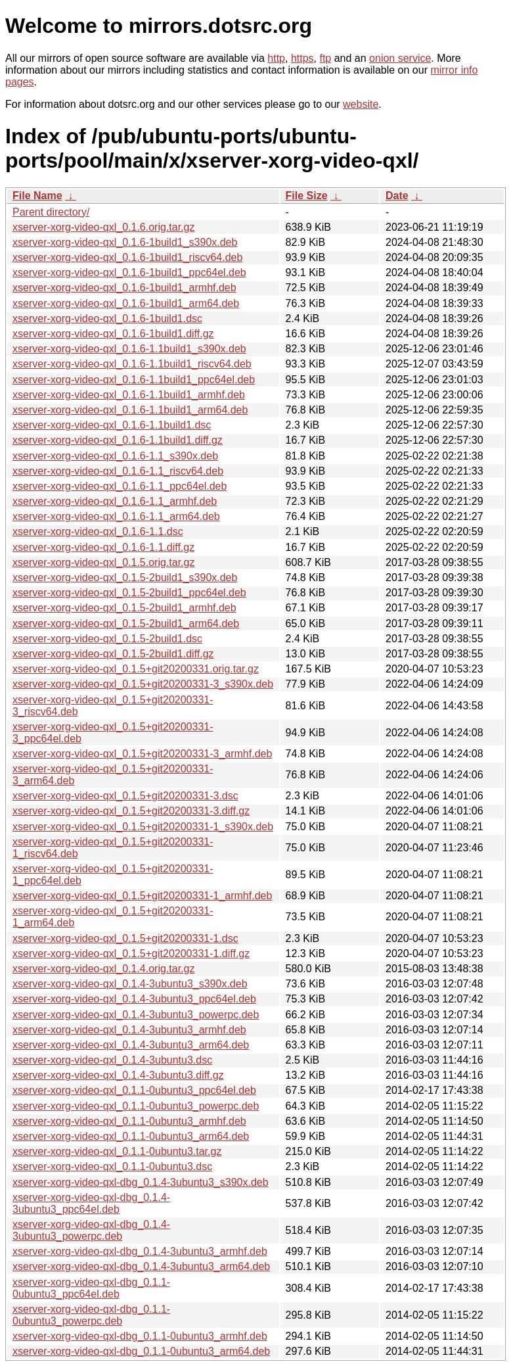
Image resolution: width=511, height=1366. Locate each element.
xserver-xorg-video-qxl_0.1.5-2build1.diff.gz (113, 653)
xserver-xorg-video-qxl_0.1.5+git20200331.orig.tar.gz (135, 668)
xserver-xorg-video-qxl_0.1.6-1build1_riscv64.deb (127, 257)
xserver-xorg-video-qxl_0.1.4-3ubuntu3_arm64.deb (130, 1044)
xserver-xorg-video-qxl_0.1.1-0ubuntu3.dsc (112, 1166)
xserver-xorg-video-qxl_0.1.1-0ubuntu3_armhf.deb (129, 1121)
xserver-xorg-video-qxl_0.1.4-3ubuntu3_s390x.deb (130, 983)
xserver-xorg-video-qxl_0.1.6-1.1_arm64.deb (116, 516)
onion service (400, 58)
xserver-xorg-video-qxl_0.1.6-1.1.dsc (97, 531)
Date (397, 195)
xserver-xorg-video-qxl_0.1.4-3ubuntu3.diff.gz (118, 1075)
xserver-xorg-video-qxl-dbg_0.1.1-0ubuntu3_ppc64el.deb (91, 1288)
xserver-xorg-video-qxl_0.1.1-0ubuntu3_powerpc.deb (135, 1106)
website (360, 104)
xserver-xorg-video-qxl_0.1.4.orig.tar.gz (103, 968)
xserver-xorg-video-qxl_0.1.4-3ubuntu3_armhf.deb (129, 1029)
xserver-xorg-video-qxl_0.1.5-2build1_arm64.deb (125, 623)
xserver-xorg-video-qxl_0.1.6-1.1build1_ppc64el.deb (133, 379)
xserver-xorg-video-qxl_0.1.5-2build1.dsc (107, 638)
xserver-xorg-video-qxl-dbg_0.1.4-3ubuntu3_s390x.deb (140, 1182)
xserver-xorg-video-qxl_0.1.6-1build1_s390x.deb (124, 242)
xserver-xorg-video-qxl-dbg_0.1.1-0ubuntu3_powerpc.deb (91, 1315)
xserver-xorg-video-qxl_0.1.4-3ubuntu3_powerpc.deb (135, 1014)
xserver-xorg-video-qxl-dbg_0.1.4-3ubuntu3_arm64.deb (141, 1266)
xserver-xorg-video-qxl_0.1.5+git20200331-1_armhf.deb (142, 895)
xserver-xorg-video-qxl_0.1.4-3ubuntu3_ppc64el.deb (134, 998)
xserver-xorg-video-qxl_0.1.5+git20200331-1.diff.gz (131, 953)
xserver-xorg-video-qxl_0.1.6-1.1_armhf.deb (114, 501)
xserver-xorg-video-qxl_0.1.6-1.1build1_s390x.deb (129, 348)
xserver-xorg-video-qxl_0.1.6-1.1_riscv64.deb (117, 471)
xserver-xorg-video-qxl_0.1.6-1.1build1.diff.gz (117, 440)
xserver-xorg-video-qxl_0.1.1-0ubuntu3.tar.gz (116, 1151)
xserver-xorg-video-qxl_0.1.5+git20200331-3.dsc (125, 795)
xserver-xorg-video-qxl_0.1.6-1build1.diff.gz (113, 333)
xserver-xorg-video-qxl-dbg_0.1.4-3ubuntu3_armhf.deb (139, 1251)
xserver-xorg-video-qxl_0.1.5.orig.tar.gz (103, 562)
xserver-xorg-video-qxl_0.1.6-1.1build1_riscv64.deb (132, 363)
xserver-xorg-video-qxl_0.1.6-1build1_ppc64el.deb (129, 272)
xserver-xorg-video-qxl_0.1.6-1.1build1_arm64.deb (130, 409)
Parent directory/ (50, 212)
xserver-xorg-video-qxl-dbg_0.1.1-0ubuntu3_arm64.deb (141, 1351)
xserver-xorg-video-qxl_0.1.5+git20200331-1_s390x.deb (142, 826)
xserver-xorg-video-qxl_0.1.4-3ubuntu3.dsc (112, 1060)
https (302, 58)
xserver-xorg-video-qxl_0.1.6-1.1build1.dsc (111, 425)
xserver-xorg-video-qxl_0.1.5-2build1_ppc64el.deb (129, 592)
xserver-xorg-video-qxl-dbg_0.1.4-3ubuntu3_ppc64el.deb (91, 1203)
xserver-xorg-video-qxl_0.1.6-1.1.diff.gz (103, 547)
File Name (37, 195)
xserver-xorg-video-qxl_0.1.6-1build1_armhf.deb (124, 287)
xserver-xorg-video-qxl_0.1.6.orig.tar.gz (103, 227)
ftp (325, 58)
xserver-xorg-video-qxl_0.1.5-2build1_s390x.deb (124, 577)
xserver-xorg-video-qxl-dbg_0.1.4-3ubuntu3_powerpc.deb (91, 1230)
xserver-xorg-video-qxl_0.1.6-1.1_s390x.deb (115, 455)
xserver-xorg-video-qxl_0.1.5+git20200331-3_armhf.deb (142, 753)
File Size (307, 195)
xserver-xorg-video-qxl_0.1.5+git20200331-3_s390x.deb (142, 684)
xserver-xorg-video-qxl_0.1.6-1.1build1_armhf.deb (128, 394)
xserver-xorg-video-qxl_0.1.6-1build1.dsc (107, 318)
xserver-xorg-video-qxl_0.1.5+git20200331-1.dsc (125, 938)
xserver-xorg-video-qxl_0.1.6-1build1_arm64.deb (125, 303)
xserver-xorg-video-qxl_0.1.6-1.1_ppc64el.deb (119, 486)
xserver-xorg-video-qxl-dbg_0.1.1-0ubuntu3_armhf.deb (139, 1336)
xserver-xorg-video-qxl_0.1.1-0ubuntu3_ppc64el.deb (134, 1090)
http (276, 58)
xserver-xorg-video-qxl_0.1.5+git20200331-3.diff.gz (131, 810)
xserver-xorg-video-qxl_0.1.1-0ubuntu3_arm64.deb (130, 1136)
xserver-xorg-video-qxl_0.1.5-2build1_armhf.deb (124, 607)
